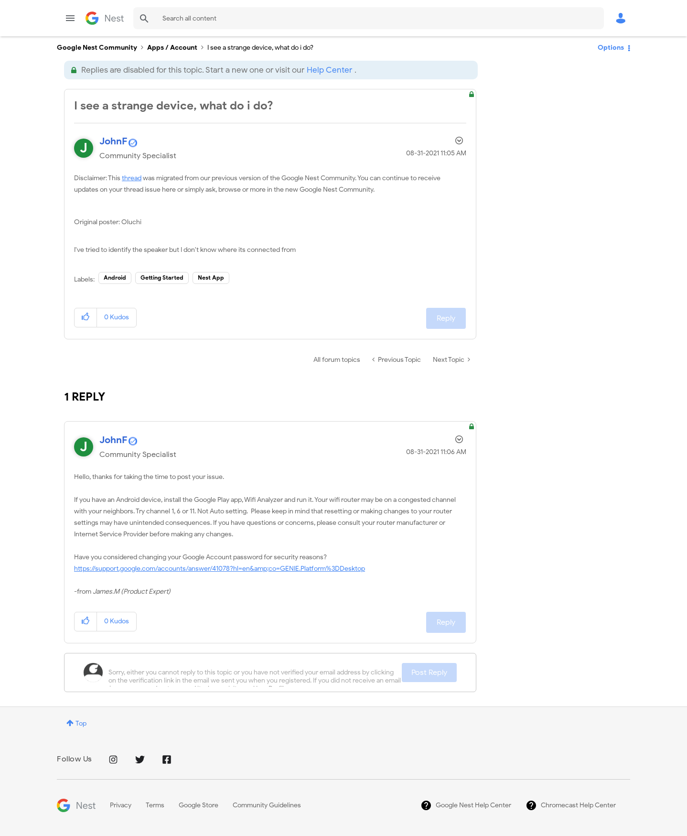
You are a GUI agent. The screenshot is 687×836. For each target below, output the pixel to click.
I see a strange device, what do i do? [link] (260, 47)
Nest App (211, 277)
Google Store (198, 805)
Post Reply (429, 672)
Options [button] (611, 47)
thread (131, 178)
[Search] (368, 18)
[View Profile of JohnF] (113, 141)
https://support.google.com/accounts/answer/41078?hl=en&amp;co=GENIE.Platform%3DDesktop (219, 569)
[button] (86, 317)
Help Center (329, 70)
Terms (155, 805)
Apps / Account (172, 47)
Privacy (120, 805)
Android (115, 277)
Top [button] (80, 723)
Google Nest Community (105, 18)
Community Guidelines (267, 805)
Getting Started (161, 277)
